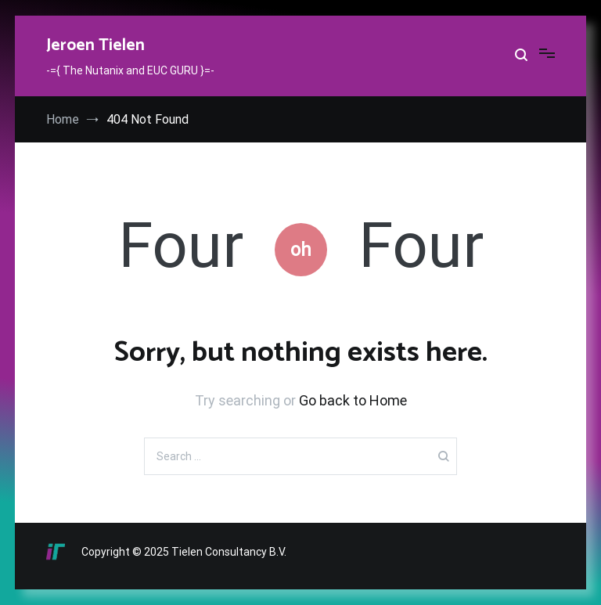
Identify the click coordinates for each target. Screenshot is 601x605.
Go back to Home (353, 400)
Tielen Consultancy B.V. (228, 552)
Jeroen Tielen (95, 45)
